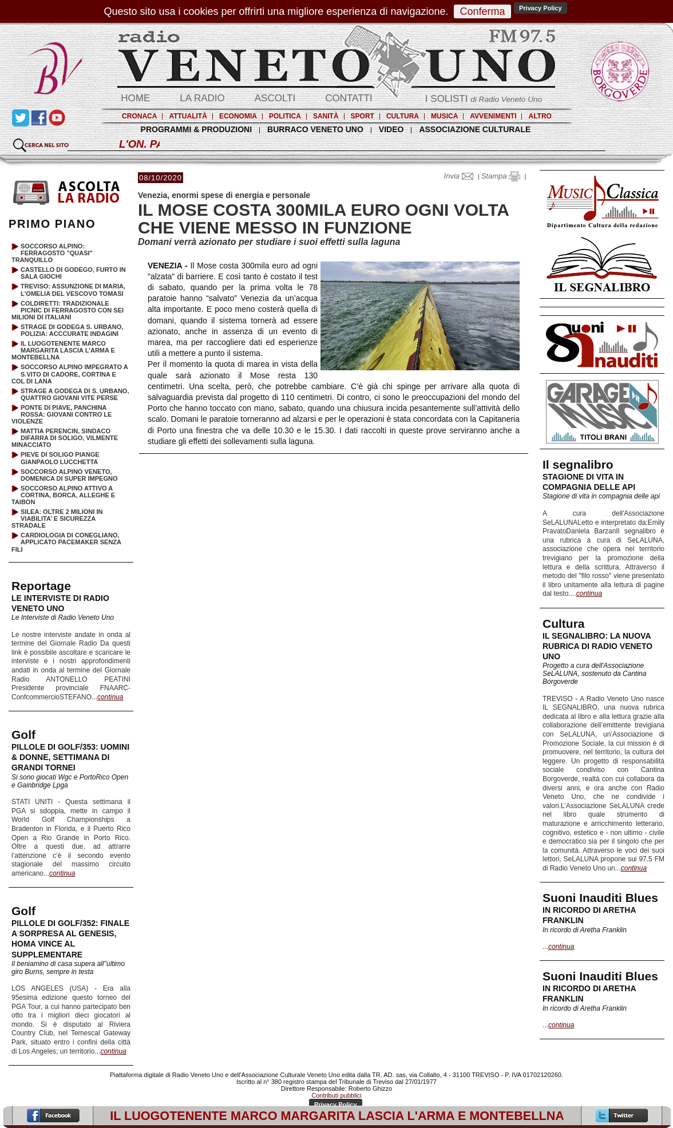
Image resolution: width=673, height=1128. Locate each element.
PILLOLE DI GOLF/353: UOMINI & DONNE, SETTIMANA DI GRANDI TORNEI (70, 757)
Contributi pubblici (336, 1095)
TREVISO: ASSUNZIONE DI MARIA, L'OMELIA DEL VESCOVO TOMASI (73, 289)
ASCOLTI (275, 98)
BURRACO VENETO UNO (315, 129)
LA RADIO (202, 98)
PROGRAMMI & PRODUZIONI (196, 129)
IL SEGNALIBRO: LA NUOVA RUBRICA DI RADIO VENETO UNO (597, 646)
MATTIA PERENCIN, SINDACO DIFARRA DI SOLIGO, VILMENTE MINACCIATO (64, 438)
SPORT (362, 116)
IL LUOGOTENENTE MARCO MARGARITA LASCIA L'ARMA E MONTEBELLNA (63, 350)
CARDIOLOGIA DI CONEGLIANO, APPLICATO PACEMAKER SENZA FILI (66, 542)
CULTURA (402, 116)
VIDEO (391, 129)
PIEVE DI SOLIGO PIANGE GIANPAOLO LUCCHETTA (60, 458)
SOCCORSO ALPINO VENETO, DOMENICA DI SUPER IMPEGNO (69, 475)
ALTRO (539, 116)
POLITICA (285, 116)
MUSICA (444, 116)
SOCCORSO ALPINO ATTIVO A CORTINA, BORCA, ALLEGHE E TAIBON (63, 495)
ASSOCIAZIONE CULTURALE (475, 129)
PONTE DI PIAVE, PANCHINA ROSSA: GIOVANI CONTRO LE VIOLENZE (61, 414)
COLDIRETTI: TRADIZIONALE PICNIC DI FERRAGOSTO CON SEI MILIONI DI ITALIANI (67, 310)
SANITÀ (326, 116)
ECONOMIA (238, 116)
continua (589, 593)
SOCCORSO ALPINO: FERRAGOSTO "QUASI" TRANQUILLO (52, 253)
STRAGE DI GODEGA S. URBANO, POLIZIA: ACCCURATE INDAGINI (72, 330)
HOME (135, 98)
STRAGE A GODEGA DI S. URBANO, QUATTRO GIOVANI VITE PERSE (75, 394)
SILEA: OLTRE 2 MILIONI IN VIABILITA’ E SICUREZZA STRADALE (56, 518)
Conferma (482, 11)
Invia (461, 176)
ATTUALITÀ (188, 116)
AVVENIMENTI (493, 116)
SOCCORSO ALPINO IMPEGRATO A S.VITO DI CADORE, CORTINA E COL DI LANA (69, 373)
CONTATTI (348, 98)
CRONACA (139, 116)
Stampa (500, 176)
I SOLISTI (483, 98)
